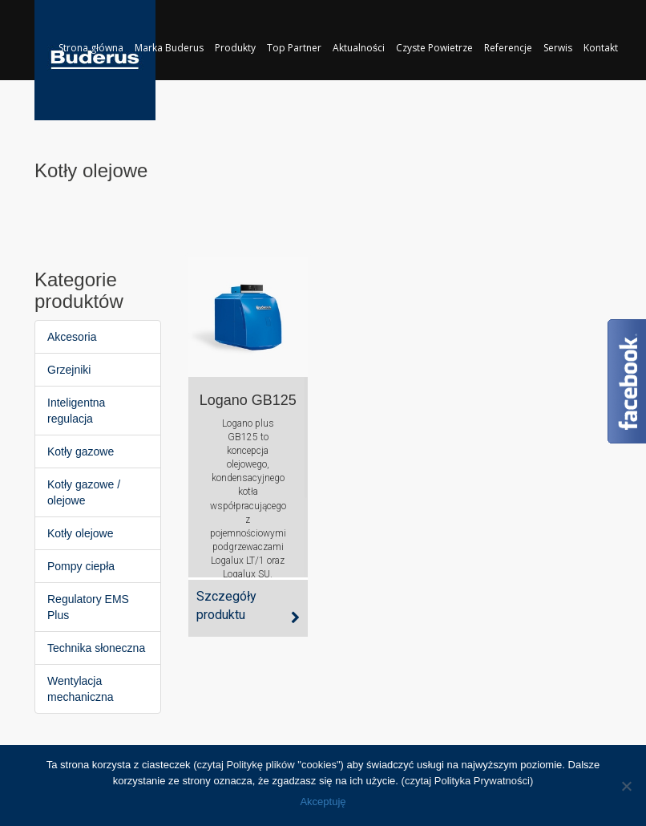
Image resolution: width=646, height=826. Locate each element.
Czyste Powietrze (434, 48)
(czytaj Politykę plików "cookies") (268, 765)
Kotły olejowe (80, 533)
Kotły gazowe (80, 451)
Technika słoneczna (96, 648)
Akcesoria (71, 336)
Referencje (508, 48)
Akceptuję (322, 802)
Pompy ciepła (81, 566)
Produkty (235, 48)
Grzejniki (69, 369)
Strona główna (91, 48)
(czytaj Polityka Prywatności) (468, 781)
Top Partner (294, 48)
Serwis (557, 48)
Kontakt (600, 48)
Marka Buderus (169, 48)
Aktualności (359, 48)
